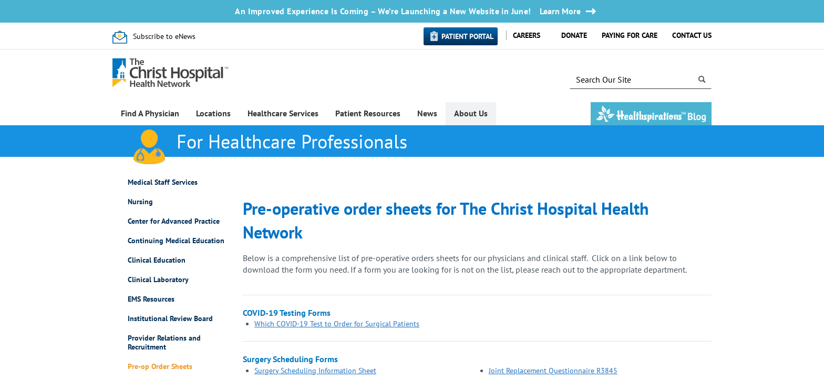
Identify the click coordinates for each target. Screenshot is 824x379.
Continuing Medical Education (176, 240)
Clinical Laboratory (158, 279)
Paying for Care (629, 35)
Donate (574, 35)
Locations (213, 113)
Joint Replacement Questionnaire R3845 (553, 370)
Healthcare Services (283, 113)
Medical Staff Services (163, 182)
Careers (526, 35)
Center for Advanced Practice (174, 221)
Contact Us (692, 35)
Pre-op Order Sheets (160, 366)
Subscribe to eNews (164, 36)
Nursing (140, 201)
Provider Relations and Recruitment (164, 343)
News (427, 113)
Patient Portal (467, 36)
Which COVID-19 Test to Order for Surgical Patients (336, 323)
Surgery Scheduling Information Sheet (315, 370)
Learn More (560, 11)
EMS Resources (151, 299)
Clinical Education (157, 260)
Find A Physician (150, 113)
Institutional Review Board (170, 318)
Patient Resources (367, 113)
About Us (471, 113)
